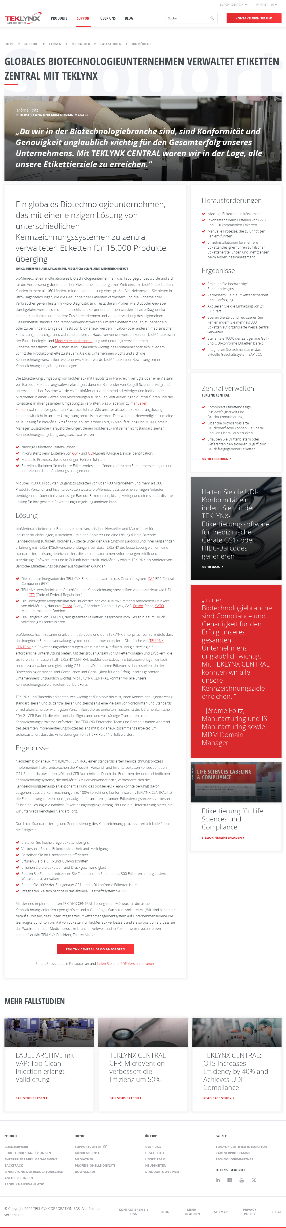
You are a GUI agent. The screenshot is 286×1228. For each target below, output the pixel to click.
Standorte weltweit (163, 1172)
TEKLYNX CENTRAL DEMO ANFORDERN (95, 949)
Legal (277, 1212)
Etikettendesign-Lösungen (27, 1153)
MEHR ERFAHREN (215, 459)
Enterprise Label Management (30, 1159)
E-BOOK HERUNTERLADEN (222, 837)
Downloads (85, 1172)
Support (31, 44)
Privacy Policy (249, 1211)
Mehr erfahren (191, 1211)
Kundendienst (87, 1153)
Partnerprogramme (233, 1153)
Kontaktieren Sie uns (254, 18)
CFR (32, 594)
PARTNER (221, 1136)
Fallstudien (111, 44)
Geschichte (155, 1153)
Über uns (153, 1147)
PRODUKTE (59, 18)
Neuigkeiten (155, 1165)
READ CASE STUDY (217, 1098)
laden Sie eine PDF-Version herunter (125, 963)
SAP (151, 578)
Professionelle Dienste (95, 1165)
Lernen (55, 44)
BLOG (129, 18)
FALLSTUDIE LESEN (30, 1098)
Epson (138, 605)
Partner (261, 4)
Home (9, 44)
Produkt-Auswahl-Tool (25, 1184)
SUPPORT (84, 18)
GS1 (75, 453)
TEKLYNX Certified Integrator (241, 1147)
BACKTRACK (13, 1165)
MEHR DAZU (211, 567)
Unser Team (155, 1159)
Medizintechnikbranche (74, 340)
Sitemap (221, 1212)
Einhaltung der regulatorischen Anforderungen (33, 1175)
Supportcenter (88, 1147)
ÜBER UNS (108, 18)
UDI (91, 453)
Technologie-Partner (234, 1159)
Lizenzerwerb (16, 1147)
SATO (159, 605)
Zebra (67, 605)
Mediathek (81, 44)
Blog (165, 1212)
